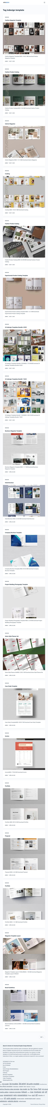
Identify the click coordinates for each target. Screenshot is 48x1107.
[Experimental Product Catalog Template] (24, 293)
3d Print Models (7, 1063)
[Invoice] (24, 754)
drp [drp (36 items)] (29, 1089)
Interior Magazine (10, 124)
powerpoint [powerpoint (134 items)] (8, 1095)
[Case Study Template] (24, 704)
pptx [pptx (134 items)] (15, 1095)
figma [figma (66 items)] (35, 1089)
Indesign (7, 17)
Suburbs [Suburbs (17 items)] (40, 1095)
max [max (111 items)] (31, 1092)
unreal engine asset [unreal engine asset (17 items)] (30, 1098)
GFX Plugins (6, 1071)
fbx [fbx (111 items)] (31, 1089)
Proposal (7, 836)
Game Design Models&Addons (10, 1069)
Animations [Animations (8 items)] (16, 1086)
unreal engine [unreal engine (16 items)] (20, 1098)
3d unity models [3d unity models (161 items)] (32, 1084)
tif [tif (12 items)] (44, 1095)
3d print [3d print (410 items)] (22, 1084)
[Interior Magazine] (24, 142)
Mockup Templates (8, 1074)
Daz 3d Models (6, 1065)
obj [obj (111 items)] (43, 1092)
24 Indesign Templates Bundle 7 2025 (16, 379)
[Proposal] (24, 854)
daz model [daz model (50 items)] (23, 1089)
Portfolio (7, 786)
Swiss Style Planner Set (12, 636)
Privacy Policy (42, 1104)
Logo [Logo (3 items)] (28, 1092)
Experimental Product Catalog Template (16, 275)
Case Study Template (11, 686)
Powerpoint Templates (8, 1076)
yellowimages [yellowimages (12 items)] (22, 1101)
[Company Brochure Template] (24, 551)
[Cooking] (24, 192)
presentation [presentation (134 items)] (22, 1095)
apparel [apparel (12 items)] (21, 1086)
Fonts (4, 1067)
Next (42, 1037)
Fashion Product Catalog (12, 72)
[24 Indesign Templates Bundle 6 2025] (24, 345)
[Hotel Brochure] (24, 501)
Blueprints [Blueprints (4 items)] (29, 1086)
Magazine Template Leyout (12, 936)
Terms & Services (34, 1104)
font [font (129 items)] (39, 1089)
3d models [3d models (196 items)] (13, 1084)
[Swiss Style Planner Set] (24, 654)
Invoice (7, 736)
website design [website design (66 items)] (13, 1101)
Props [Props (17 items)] (29, 1095)
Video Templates (7, 1078)
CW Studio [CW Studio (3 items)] (33, 1086)
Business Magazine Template (13, 431)
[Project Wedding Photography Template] (24, 602)
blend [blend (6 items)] (25, 1086)
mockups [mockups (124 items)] (37, 1092)
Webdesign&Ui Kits (7, 1080)
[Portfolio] (24, 804)
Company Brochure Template (13, 532)
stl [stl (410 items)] (36, 1095)
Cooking (7, 174)
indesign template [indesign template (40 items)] (15, 1092)
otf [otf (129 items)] (46, 1092)
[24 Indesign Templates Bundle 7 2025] (24, 397)
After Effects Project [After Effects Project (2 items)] (43, 1084)
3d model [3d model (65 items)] (5, 1084)
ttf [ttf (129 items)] (5, 1098)
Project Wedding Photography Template (16, 584)
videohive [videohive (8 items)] (38, 1098)
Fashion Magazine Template (13, 20)
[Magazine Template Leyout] (24, 954)
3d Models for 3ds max (9, 1061)
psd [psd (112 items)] (33, 1095)
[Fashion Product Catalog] (24, 90)
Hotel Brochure (9, 482)
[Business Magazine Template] (24, 449)
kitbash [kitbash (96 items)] (24, 1092)
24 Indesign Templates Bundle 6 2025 (16, 327)
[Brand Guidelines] (24, 1006)
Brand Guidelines (10, 987)
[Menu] (44, 2)
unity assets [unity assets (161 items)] (11, 1098)
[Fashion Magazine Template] (24, 38)
